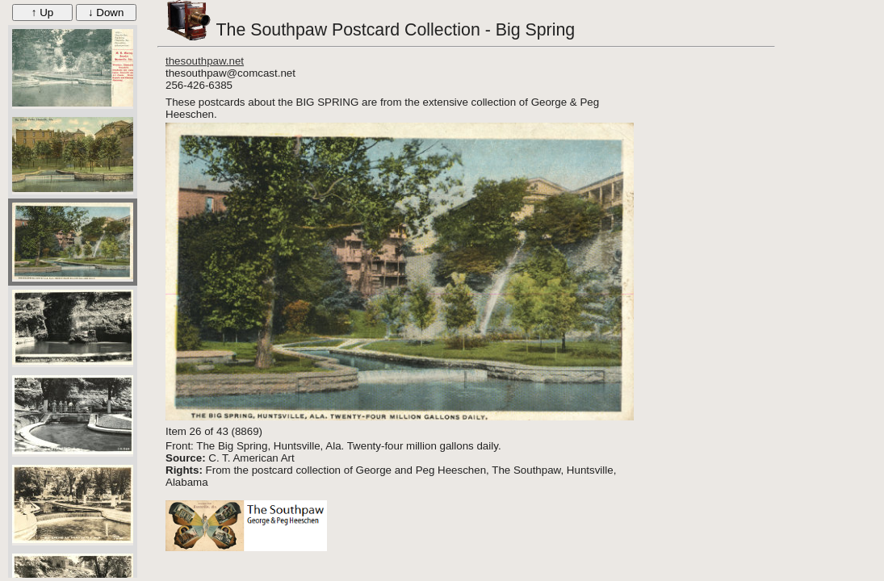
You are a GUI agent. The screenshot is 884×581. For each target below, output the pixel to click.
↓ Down (106, 12)
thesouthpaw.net (204, 61)
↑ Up (42, 12)
